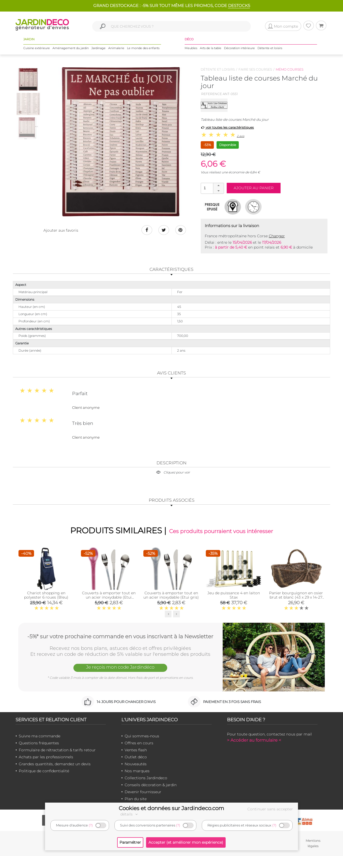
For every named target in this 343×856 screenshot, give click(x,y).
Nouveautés (136, 764)
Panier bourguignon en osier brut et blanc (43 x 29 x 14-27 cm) (296, 597)
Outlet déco (136, 757)
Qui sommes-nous (142, 736)
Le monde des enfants (143, 48)
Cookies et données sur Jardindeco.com (171, 808)
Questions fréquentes (39, 743)
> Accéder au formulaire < (254, 740)
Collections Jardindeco (146, 777)
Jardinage (98, 48)
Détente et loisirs (270, 48)
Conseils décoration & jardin (151, 784)
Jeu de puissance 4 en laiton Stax (233, 595)
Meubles (191, 48)
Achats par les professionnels (46, 757)
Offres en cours (139, 743)
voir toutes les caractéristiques (227, 127)
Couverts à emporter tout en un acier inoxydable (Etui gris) (171, 595)
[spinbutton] (211, 188)
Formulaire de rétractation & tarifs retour (57, 750)
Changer (277, 236)
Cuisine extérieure (36, 48)
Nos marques (137, 770)
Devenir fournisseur (143, 791)
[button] (218, 185)
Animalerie (116, 48)
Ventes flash (136, 750)
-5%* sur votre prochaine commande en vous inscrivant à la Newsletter (120, 636)
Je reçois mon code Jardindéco (120, 667)
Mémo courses (289, 69)
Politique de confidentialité (44, 770)
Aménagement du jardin (71, 48)
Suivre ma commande (39, 736)
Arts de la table (210, 48)
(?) (91, 825)
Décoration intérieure (239, 48)
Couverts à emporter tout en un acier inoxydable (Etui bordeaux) (109, 597)
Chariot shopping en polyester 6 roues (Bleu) (46, 595)
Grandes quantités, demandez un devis (55, 764)
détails (129, 814)
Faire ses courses (255, 69)
